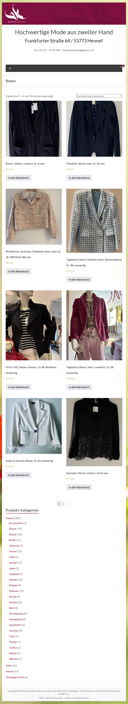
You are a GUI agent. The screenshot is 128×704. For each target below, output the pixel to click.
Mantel (13, 585)
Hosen (12, 551)
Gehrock (14, 545)
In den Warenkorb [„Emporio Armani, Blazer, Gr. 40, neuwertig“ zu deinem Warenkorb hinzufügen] (18, 475)
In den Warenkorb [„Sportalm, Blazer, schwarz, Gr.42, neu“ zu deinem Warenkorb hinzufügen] (79, 487)
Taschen (13, 630)
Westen (13, 659)
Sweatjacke (15, 619)
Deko (9, 665)
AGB (41, 698)
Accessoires (16, 523)
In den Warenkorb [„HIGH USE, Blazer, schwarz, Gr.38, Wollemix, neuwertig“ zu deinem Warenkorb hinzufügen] (18, 387)
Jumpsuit (14, 574)
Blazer (12, 528)
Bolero (13, 540)
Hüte (12, 557)
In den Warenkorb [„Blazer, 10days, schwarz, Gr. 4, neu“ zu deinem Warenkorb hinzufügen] (18, 177)
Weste (12, 653)
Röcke (12, 596)
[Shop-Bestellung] (99, 96)
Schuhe (13, 602)
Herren (10, 671)
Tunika (13, 647)
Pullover (13, 591)
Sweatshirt (15, 625)
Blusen (13, 534)
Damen (10, 518)
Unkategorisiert (15, 677)
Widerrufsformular (54, 698)
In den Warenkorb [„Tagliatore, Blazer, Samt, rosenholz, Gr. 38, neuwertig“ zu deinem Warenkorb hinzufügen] (79, 387)
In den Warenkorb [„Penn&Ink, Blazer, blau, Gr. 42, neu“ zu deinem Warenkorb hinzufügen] (79, 177)
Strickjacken (16, 613)
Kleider (13, 579)
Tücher (13, 642)
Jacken (13, 562)
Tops (12, 636)
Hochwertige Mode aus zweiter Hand (64, 32)
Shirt (11, 608)
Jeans (12, 568)
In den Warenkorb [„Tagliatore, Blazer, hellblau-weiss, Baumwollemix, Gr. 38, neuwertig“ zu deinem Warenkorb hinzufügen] (79, 279)
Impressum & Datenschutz (77, 698)
